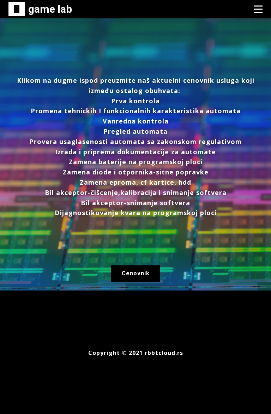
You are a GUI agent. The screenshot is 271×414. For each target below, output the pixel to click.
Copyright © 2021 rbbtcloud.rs (135, 353)
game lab (50, 9)
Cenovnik (136, 273)
